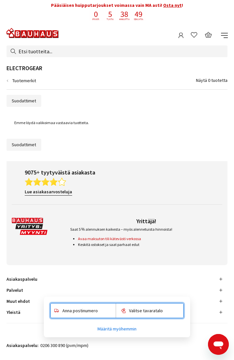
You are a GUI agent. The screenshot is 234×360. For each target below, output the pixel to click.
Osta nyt (172, 5)
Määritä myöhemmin (117, 329)
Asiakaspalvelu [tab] (21, 279)
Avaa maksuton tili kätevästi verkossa (109, 238)
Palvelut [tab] (14, 290)
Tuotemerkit (24, 81)
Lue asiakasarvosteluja (48, 192)
